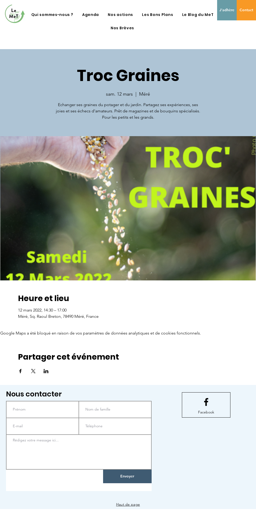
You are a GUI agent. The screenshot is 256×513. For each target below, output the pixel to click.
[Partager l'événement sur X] (33, 371)
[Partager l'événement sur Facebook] (20, 371)
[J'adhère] (227, 10)
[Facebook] (206, 412)
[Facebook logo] (206, 402)
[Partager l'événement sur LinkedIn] (46, 371)
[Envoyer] (127, 476)
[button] (52, 14)
